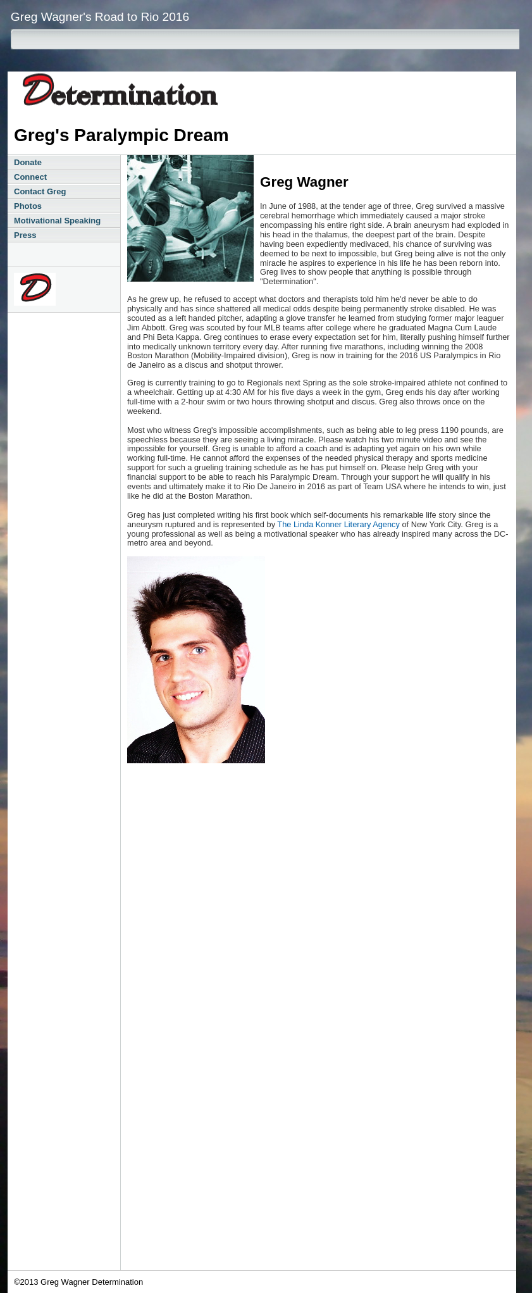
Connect (30, 177)
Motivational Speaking (57, 220)
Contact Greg (40, 191)
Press (25, 235)
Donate (28, 162)
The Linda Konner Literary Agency (338, 524)
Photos (28, 206)
